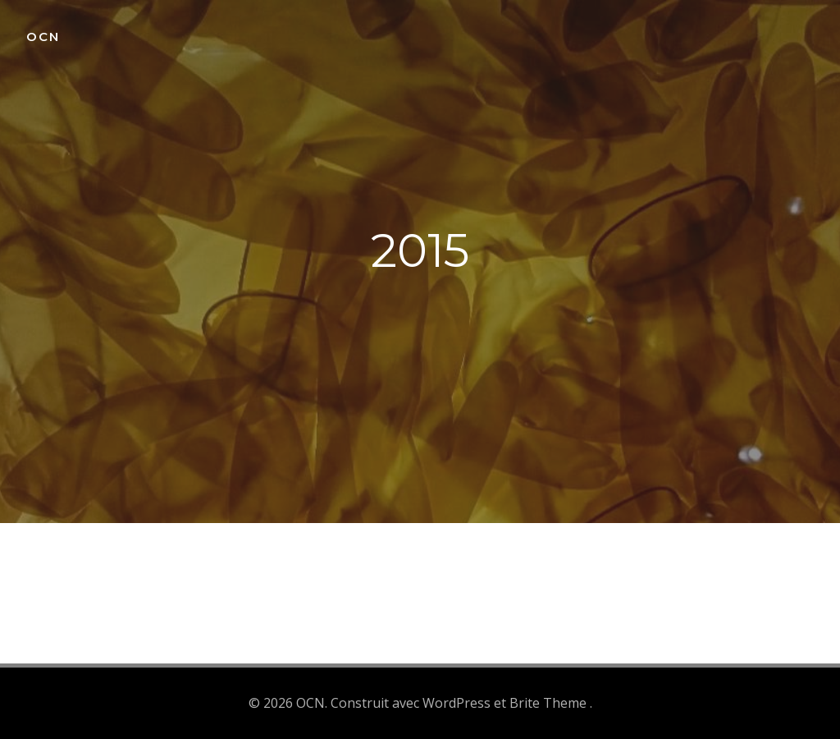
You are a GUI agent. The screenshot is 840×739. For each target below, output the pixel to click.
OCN (43, 36)
